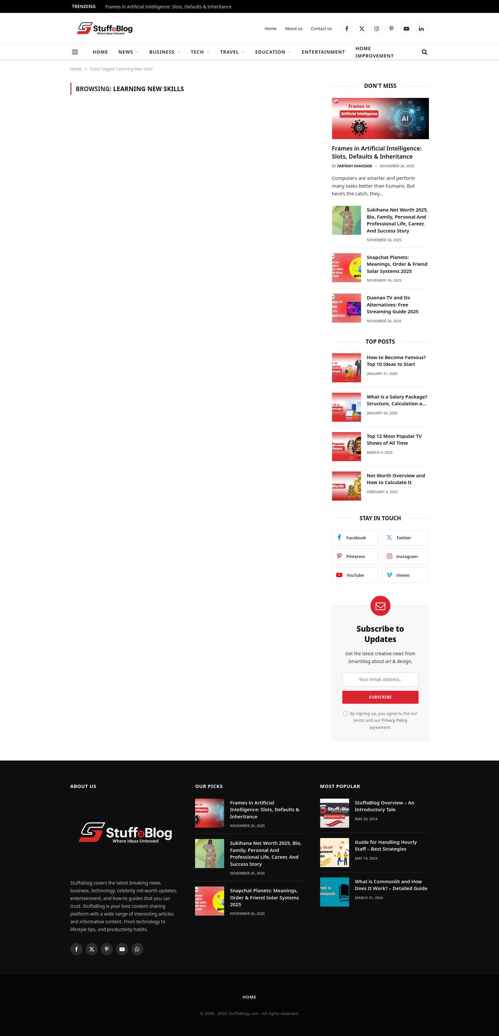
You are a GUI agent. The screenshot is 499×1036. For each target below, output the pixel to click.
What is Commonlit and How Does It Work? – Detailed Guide (391, 884)
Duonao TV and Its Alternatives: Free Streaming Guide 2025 (393, 304)
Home (270, 28)
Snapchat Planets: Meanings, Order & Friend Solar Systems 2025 (397, 264)
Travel (229, 52)
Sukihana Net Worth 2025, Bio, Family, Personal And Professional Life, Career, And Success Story (397, 219)
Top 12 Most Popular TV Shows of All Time (394, 439)
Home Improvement (375, 52)
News (126, 52)
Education (270, 52)
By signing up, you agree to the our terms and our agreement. (380, 720)
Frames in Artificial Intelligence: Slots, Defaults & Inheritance (168, 7)
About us (294, 28)
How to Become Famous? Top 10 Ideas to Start (396, 360)
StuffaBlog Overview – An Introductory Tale (384, 806)
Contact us (321, 28)
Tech (197, 52)
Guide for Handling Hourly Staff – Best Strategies (386, 845)
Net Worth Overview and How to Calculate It (396, 478)
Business (162, 52)
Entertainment (323, 52)
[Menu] (75, 52)
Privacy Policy (394, 720)
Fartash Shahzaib (354, 165)
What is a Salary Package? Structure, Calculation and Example (397, 400)
